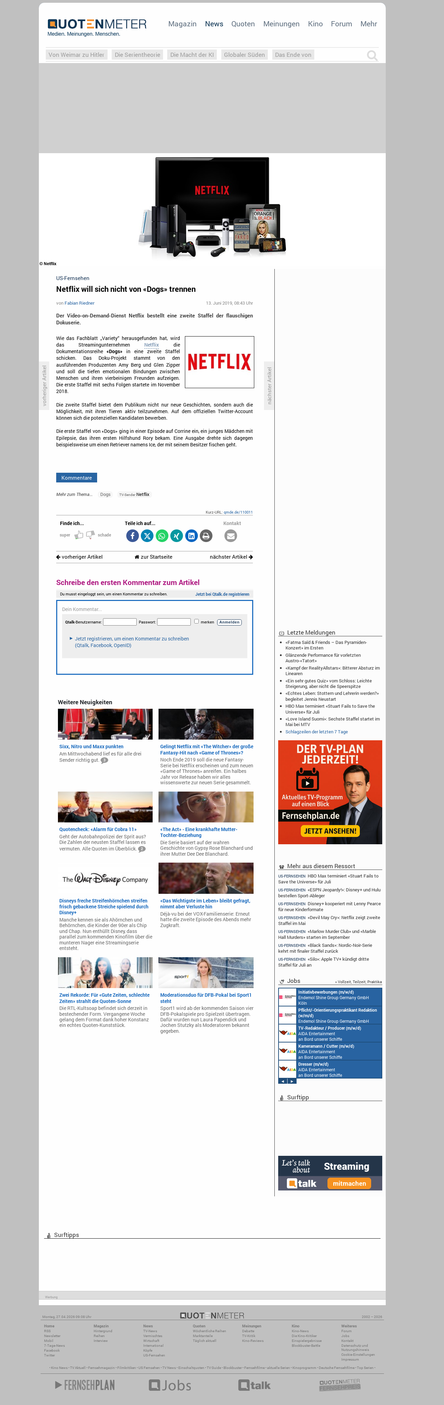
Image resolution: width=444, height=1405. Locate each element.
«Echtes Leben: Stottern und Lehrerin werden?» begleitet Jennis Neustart (332, 696)
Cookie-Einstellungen (358, 1354)
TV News (169, 1367)
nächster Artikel (231, 556)
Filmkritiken (126, 1367)
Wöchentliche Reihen (209, 1331)
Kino (315, 23)
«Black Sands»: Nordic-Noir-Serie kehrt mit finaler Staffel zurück (325, 948)
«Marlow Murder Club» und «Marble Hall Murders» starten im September (327, 934)
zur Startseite (153, 556)
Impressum (350, 1359)
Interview (101, 1340)
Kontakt (347, 1340)
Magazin (182, 23)
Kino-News (300, 1331)
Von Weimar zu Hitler (76, 55)
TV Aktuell (78, 1367)
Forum (341, 23)
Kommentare (76, 477)
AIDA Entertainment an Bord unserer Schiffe (320, 1033)
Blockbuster (232, 1367)
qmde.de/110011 (238, 512)
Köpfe (147, 1350)
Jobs (345, 1336)
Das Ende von (293, 55)
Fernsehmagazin (101, 1367)
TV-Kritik (248, 1336)
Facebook (52, 1350)
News (214, 23)
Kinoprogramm (304, 1367)
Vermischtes (152, 1336)
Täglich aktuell (204, 1340)
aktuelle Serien (278, 1367)
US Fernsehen (149, 1367)
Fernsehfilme (254, 1367)
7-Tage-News (54, 1345)
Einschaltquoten (191, 1367)
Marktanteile (203, 1336)
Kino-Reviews (253, 1340)
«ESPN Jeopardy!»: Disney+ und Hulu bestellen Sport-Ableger (329, 892)
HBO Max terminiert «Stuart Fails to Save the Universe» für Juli (330, 709)
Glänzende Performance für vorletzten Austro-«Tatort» (323, 658)
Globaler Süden (244, 55)
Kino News (59, 1367)
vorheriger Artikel (79, 556)
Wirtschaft (151, 1340)
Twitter (49, 1355)
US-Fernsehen (154, 1355)
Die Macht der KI (192, 55)
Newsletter (52, 1336)
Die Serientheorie (137, 55)
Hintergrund (103, 1331)
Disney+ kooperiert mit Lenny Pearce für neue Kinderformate (329, 906)
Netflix (151, 345)
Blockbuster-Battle (306, 1345)
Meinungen (281, 23)
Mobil (48, 1340)
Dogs (105, 494)
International (153, 1345)
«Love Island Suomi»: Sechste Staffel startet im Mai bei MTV (332, 721)
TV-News (150, 1331)
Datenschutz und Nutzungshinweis (355, 1347)
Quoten (243, 23)
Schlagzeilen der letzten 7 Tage (316, 731)
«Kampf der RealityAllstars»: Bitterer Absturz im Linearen (332, 671)
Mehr (368, 23)
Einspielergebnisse (307, 1340)
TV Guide (214, 1367)
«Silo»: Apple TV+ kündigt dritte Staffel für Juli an (323, 962)
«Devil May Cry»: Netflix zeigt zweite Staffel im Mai (329, 920)
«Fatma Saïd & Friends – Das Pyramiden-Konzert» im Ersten (326, 645)
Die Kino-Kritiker (304, 1336)
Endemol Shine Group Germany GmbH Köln (324, 997)
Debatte (248, 1331)
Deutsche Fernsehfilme (337, 1367)
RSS (47, 1331)
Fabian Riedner (79, 303)
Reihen (99, 1336)
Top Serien (365, 1367)
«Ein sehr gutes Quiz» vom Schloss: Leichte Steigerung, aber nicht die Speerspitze (328, 683)
